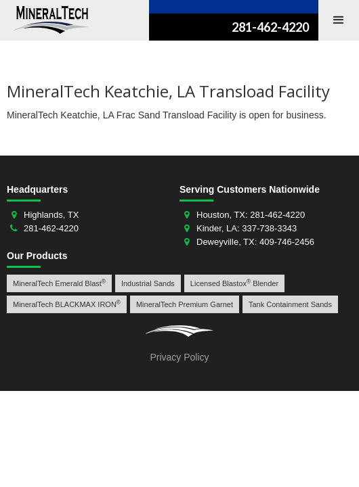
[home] (47, 19)
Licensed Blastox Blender (234, 283)
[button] (338, 20)
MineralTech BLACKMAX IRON (67, 304)
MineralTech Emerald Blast (59, 283)
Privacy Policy (179, 357)
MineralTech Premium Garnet (184, 304)
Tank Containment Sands (290, 304)
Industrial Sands (148, 283)
